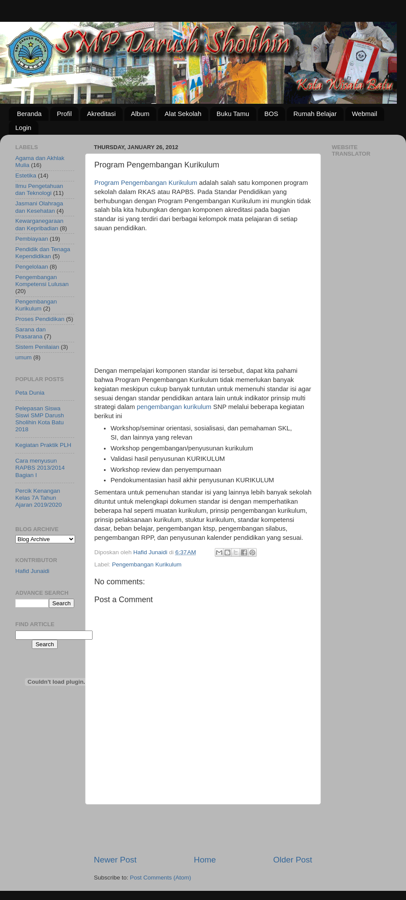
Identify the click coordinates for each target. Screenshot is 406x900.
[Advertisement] (203, 303)
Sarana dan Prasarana (30, 333)
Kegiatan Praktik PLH (43, 445)
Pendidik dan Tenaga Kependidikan (42, 252)
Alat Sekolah (183, 113)
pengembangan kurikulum (174, 406)
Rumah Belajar (315, 113)
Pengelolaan (31, 266)
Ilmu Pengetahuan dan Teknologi (39, 189)
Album (140, 113)
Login (23, 127)
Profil (64, 113)
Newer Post (115, 859)
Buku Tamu (233, 113)
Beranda (29, 113)
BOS (272, 113)
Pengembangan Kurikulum (147, 564)
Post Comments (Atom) (160, 877)
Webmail (364, 113)
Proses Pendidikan (40, 319)
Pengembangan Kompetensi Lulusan (42, 280)
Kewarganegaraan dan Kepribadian (39, 224)
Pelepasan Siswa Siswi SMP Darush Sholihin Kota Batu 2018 (39, 419)
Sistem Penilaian (37, 347)
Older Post (292, 859)
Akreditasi (101, 113)
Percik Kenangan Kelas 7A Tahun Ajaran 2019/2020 (38, 498)
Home (205, 859)
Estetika (25, 175)
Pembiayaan (31, 238)
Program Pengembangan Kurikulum (145, 182)
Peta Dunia (30, 392)
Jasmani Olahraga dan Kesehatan (39, 207)
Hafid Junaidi (32, 571)
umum (23, 357)
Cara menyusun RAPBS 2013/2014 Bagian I (40, 467)
